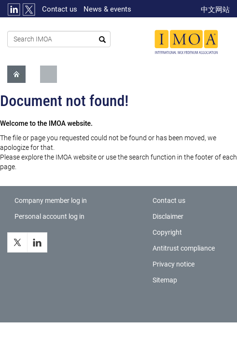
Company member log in (50, 200)
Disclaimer (168, 216)
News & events (107, 9)
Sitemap (165, 280)
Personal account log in (49, 216)
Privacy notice (174, 264)
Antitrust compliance (184, 248)
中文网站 (215, 9)
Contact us (59, 9)
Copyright (167, 232)
